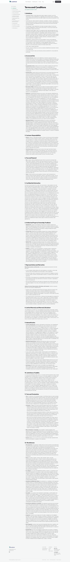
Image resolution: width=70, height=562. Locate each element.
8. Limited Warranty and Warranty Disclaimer (15, 21)
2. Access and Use (15, 9)
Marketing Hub (34, 1)
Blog (43, 1)
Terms (48, 559)
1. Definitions (14, 8)
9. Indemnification (14, 23)
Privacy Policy (44, 559)
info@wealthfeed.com (12, 549)
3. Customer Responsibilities (16, 11)
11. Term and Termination (16, 26)
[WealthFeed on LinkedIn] (12, 551)
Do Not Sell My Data (52, 559)
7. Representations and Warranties (15, 19)
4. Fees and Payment (15, 12)
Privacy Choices (58, 559)
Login (53, 1)
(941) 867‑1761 (11, 550)
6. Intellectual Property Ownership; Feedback (15, 16)
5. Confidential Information (16, 14)
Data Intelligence (28, 1)
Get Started (58, 1)
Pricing (40, 1)
